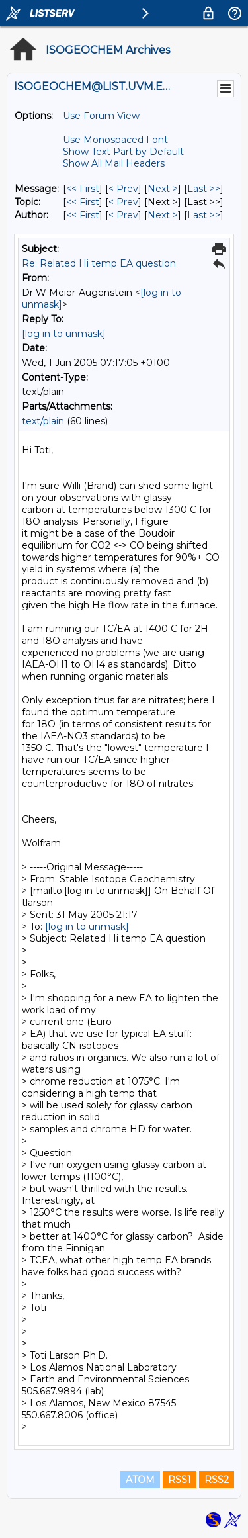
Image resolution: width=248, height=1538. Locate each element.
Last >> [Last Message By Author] (203, 215)
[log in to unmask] (64, 333)
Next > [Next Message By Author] (162, 215)
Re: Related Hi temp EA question (99, 263)
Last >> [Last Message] (203, 189)
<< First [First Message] (82, 189)
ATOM (140, 1480)
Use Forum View (101, 116)
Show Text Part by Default (123, 152)
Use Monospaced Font (115, 140)
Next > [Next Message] (162, 189)
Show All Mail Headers (114, 163)
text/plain (43, 421)
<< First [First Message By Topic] (82, 202)
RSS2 (216, 1480)
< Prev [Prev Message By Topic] (123, 202)
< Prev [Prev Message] (123, 189)
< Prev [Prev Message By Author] (123, 215)
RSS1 (179, 1480)
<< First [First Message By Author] (82, 215)
